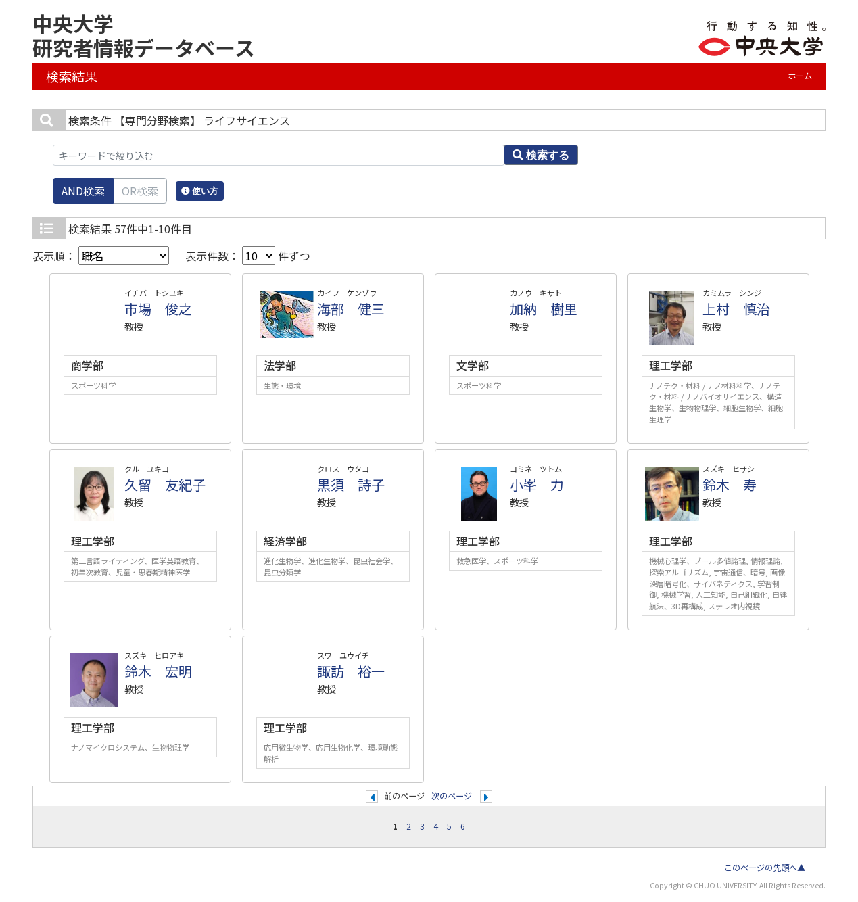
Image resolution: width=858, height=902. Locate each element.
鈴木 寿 (729, 484)
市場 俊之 (158, 308)
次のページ (451, 796)
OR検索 (140, 191)
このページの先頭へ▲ (764, 867)
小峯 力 (537, 484)
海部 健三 (351, 308)
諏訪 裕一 (351, 671)
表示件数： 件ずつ (247, 255)
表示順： (100, 255)
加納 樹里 (543, 308)
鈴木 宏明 (158, 671)
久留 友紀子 (165, 484)
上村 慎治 (736, 308)
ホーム (800, 76)
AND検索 (83, 191)
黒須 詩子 (351, 484)
